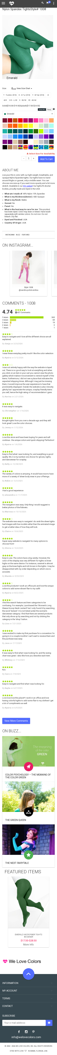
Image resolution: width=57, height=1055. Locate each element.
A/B (5, 100)
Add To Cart (46, 159)
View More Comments (16, 720)
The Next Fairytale (17, 863)
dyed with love (17, 1051)
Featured (25, 235)
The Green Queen (15, 820)
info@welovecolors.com (26, 1037)
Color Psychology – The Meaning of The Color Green (28, 776)
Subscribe (8, 1015)
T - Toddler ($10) (10, 95)
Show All (42, 109)
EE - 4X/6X (32, 100)
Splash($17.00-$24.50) (30, 106)
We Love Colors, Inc (24, 1046)
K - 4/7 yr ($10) (24, 95)
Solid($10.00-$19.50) (11, 106)
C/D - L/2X (13, 100)
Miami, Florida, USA (38, 1051)
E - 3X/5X (22, 100)
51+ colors (27, 186)
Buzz (18, 235)
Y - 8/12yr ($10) (38, 95)
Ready (49, 109)
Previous (4, 273)
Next (53, 273)
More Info (28, 944)
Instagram (9, 235)
